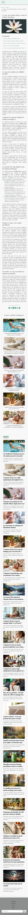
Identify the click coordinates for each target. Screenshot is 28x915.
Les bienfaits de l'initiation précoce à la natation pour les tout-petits (14, 334)
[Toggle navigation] (3, 2)
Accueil (2, 7)
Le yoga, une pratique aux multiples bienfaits (11, 38)
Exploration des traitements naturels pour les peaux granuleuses (13, 861)
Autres (13, 907)
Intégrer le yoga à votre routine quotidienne (11, 45)
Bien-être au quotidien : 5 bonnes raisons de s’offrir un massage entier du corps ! (13, 695)
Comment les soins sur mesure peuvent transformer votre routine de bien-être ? (13, 647)
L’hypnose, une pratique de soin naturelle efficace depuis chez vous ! (14, 371)
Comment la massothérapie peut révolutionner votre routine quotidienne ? (14, 426)
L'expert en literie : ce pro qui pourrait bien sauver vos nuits (12, 718)
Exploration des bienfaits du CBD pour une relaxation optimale (13, 813)
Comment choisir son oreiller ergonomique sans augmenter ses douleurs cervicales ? (14, 352)
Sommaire (7, 36)
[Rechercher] (12, 911)
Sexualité (13, 903)
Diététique (13, 901)
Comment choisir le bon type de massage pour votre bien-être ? (14, 407)
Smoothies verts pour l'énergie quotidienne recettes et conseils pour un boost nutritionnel (12, 766)
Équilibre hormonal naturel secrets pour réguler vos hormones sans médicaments (13, 742)
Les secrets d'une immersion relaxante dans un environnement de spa (13, 599)
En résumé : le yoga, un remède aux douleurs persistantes (13, 48)
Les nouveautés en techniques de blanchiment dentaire (14, 389)
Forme (7, 7)
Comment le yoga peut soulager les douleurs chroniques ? (13, 41)
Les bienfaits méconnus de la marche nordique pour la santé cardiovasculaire (12, 790)
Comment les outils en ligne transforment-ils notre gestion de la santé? (13, 671)
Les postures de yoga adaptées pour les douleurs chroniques (14, 43)
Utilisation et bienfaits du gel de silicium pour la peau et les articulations (12, 838)
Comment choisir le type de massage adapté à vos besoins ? (12, 622)
